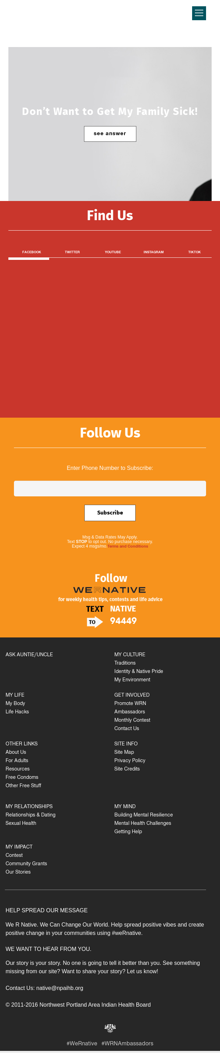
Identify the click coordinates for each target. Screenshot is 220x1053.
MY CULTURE (129, 655)
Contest (14, 856)
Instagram (154, 252)
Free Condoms (22, 778)
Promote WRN (130, 704)
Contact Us (126, 729)
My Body (15, 704)
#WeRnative (82, 1044)
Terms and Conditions (127, 547)
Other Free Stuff (23, 786)
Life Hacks (17, 712)
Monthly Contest (132, 720)
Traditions (125, 663)
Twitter (72, 252)
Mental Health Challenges (142, 824)
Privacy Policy (129, 761)
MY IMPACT (19, 847)
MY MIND (125, 807)
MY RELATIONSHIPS (29, 807)
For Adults (17, 761)
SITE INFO (126, 744)
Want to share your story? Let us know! (110, 971)
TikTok (194, 252)
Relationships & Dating (30, 815)
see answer (110, 134)
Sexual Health (21, 824)
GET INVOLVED (132, 695)
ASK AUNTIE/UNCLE (29, 655)
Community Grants (26, 864)
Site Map (124, 753)
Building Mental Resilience (143, 815)
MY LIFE (15, 695)
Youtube (113, 252)
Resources (18, 769)
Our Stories (18, 872)
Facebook (31, 252)
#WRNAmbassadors (127, 1044)
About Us (16, 753)
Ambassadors (129, 712)
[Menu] (199, 13)
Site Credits (127, 769)
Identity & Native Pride (138, 672)
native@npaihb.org (59, 988)
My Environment (132, 680)
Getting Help (128, 832)
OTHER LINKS (22, 744)
